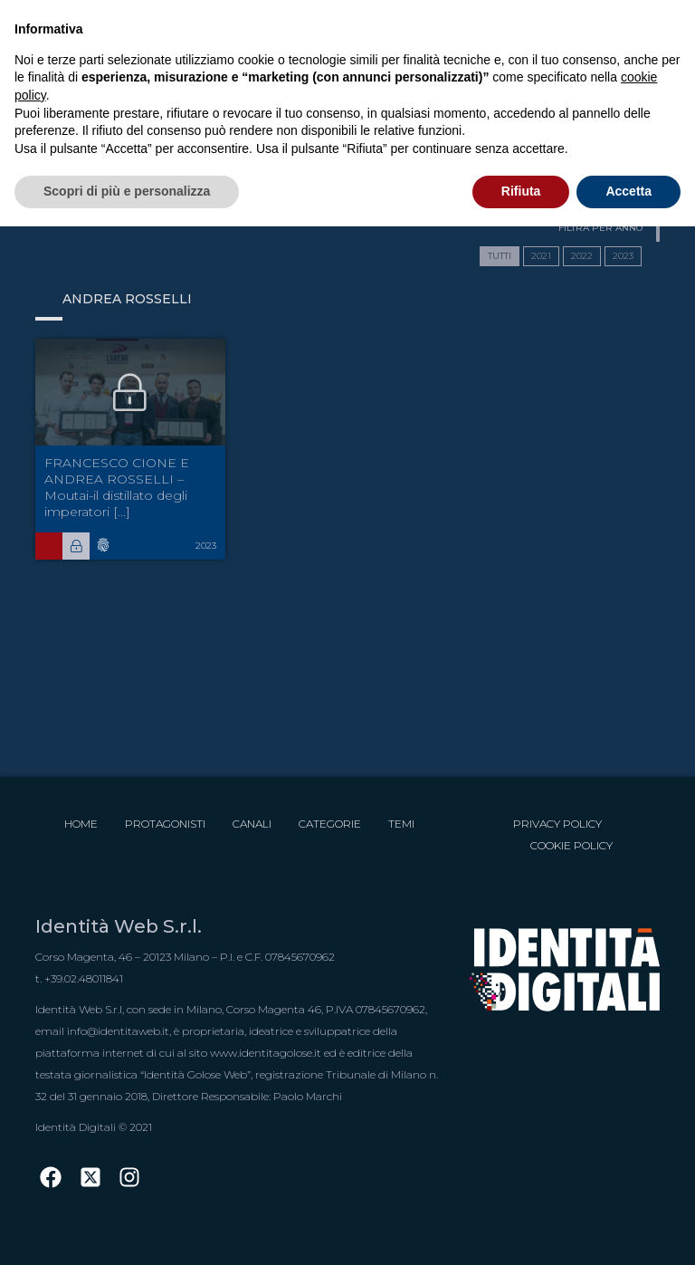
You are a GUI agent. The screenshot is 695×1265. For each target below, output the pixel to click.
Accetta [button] (628, 191)
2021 (541, 256)
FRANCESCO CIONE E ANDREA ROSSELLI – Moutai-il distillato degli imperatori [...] (116, 487)
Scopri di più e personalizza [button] (126, 191)
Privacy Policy (557, 823)
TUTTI (499, 256)
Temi (401, 823)
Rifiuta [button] (521, 191)
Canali (252, 823)
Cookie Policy (571, 845)
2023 (623, 256)
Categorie (330, 823)
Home (81, 823)
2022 (582, 256)
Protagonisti (165, 823)
